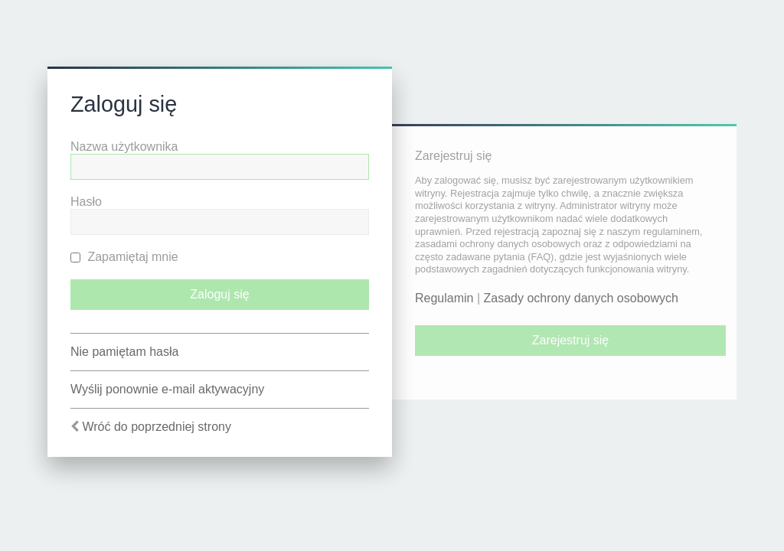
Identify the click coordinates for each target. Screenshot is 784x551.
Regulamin (444, 298)
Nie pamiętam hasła (124, 351)
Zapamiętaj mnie (124, 256)
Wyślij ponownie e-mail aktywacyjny (167, 389)
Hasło (86, 201)
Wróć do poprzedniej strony (156, 426)
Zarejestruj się (570, 340)
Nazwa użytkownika (124, 146)
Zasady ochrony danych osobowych (581, 298)
